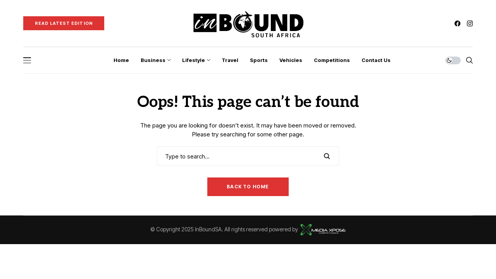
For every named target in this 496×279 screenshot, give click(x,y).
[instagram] (470, 23)
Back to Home (248, 186)
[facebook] (457, 23)
